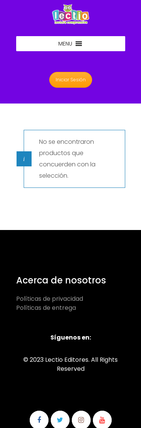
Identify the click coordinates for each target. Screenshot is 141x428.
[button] (65, 43)
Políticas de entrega (46, 307)
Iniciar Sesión (71, 79)
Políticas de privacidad (49, 298)
